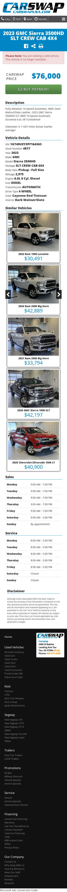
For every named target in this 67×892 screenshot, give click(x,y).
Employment (11, 876)
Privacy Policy (11, 847)
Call (6, 19)
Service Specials (12, 783)
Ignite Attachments (14, 705)
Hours (40, 19)
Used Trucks (10, 659)
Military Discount (13, 776)
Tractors (8, 691)
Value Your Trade (13, 677)
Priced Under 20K (13, 673)
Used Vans (10, 662)
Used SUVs (10, 666)
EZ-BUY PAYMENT (33, 89)
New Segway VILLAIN (15, 734)
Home (8, 636)
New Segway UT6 (13, 719)
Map (28, 19)
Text (17, 19)
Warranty (9, 822)
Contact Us (10, 861)
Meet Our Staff (12, 872)
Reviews (8, 879)
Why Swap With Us (14, 865)
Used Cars (9, 655)
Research (9, 883)
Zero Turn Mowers (14, 698)
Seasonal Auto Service (16, 804)
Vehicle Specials (12, 780)
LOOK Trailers (11, 758)
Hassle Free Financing (15, 819)
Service (8, 797)
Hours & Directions (14, 868)
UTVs (7, 694)
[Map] (57, 650)
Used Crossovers (13, 670)
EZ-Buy (8, 772)
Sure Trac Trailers (13, 755)
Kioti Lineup (10, 702)
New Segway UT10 (14, 723)
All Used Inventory (14, 652)
